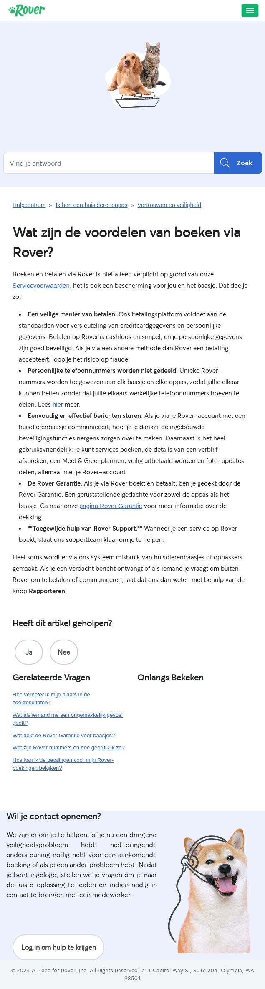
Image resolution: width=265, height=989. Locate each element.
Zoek (238, 163)
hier (58, 404)
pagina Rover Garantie (110, 505)
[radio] (29, 652)
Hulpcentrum (29, 205)
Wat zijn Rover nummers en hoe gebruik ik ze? (69, 747)
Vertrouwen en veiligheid (169, 205)
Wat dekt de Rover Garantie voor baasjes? (64, 735)
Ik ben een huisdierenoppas (91, 205)
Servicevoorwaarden (41, 285)
